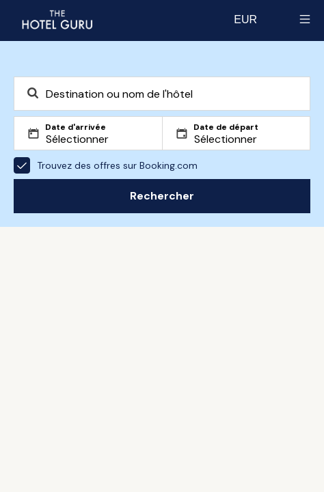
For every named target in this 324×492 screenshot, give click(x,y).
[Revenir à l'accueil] (57, 19)
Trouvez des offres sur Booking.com (106, 165)
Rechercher (162, 196)
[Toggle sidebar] (304, 19)
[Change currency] (245, 19)
